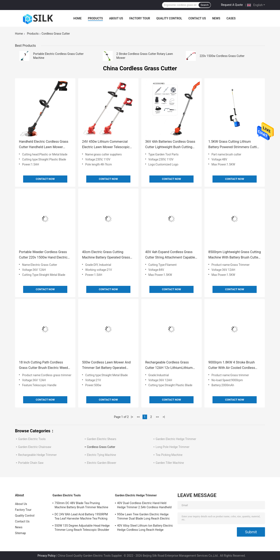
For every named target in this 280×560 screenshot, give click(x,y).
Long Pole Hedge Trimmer (172, 447)
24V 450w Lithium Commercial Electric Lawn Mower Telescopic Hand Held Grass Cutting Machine (107, 145)
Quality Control (169, 18)
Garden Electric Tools (32, 439)
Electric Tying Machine (101, 455)
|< (132, 417)
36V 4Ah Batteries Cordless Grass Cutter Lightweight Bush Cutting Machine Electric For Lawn (170, 145)
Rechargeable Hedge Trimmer (37, 455)
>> (157, 417)
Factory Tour (139, 18)
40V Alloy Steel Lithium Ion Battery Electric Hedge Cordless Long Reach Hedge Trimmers (145, 528)
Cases (231, 18)
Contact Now (45, 178)
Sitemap (20, 533)
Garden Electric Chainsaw (34, 447)
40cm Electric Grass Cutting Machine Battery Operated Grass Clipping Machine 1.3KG (106, 255)
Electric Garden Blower (101, 462)
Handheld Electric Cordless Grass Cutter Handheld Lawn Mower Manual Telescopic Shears (43, 145)
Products (95, 18)
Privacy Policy (46, 555)
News (216, 18)
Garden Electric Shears (101, 439)
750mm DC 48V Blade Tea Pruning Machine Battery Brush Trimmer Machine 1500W (81, 505)
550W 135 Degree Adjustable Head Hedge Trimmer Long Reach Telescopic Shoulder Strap (82, 528)
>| (164, 417)
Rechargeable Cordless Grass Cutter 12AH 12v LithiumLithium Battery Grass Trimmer (169, 365)
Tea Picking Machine (169, 455)
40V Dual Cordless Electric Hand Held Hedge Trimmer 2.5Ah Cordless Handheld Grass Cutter (144, 505)
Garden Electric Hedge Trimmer (176, 439)
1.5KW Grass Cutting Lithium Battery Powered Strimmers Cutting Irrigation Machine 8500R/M (234, 145)
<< (138, 417)
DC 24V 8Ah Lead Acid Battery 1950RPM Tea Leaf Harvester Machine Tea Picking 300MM (81, 517)
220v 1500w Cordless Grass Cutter (222, 56)
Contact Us (197, 18)
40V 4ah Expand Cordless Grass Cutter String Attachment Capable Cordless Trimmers (170, 255)
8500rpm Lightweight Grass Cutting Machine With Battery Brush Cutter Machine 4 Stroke (234, 255)
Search (205, 5)
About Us (116, 18)
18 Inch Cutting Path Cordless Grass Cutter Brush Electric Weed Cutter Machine (43, 365)
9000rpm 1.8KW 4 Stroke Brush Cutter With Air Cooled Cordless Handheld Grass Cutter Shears (231, 365)
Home (77, 18)
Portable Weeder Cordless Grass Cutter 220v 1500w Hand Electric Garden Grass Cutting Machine (43, 255)
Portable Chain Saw (31, 462)
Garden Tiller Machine (170, 462)
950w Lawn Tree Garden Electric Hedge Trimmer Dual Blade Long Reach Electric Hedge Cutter (143, 517)
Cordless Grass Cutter (101, 447)
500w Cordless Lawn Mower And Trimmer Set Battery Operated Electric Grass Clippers (106, 365)
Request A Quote (232, 4)
